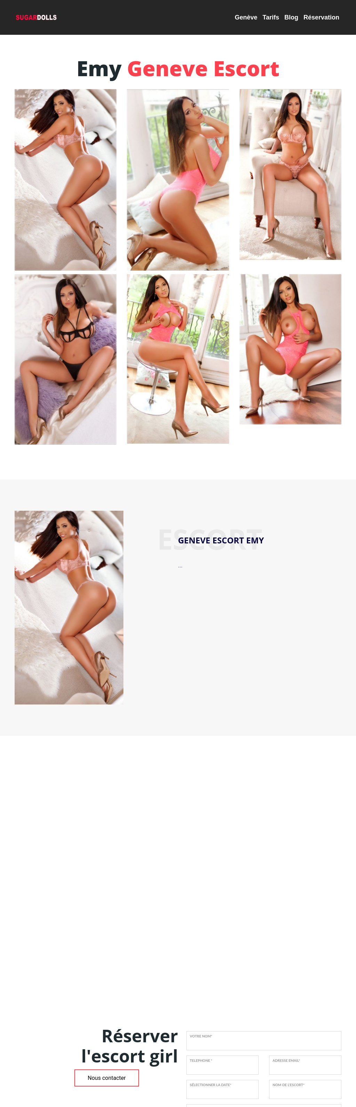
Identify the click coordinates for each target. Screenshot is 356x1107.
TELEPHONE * (201, 1060)
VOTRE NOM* (201, 1036)
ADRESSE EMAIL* (286, 1060)
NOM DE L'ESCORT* (289, 1085)
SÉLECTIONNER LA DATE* (211, 1085)
